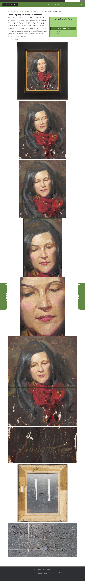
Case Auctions (10, 4)
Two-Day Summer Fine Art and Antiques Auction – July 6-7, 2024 (30, 11)
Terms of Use (45, 573)
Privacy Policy (39, 573)
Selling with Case (63, 28)
